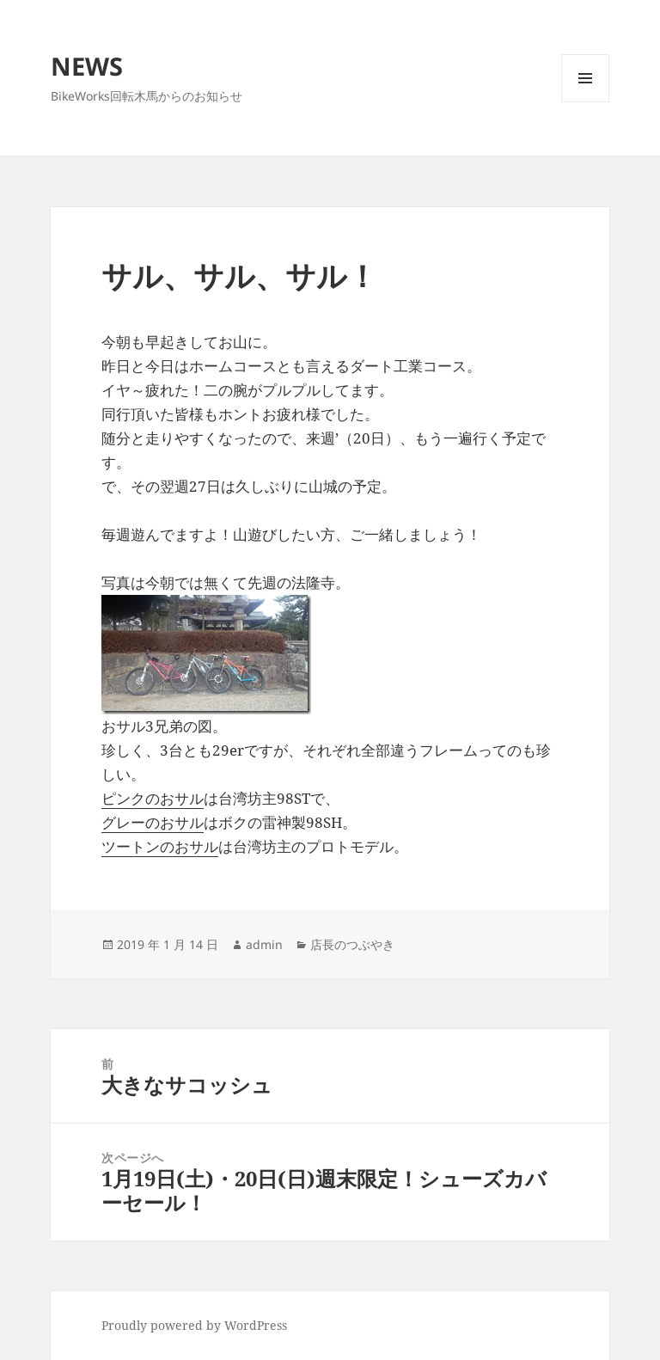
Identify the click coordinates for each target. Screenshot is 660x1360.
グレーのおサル (152, 822)
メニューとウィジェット (585, 101)
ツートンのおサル (159, 846)
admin (264, 944)
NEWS (87, 66)
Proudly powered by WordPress (194, 1325)
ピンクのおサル (152, 798)
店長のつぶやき (352, 944)
